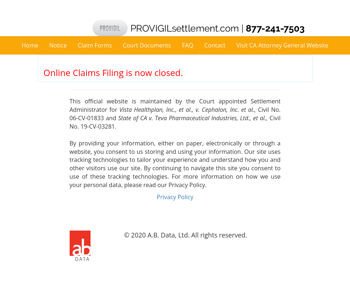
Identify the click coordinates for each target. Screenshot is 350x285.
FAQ (188, 45)
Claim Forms (95, 45)
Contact (215, 45)
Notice (58, 45)
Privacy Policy (175, 197)
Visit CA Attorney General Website (282, 45)
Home (30, 45)
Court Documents (147, 45)
